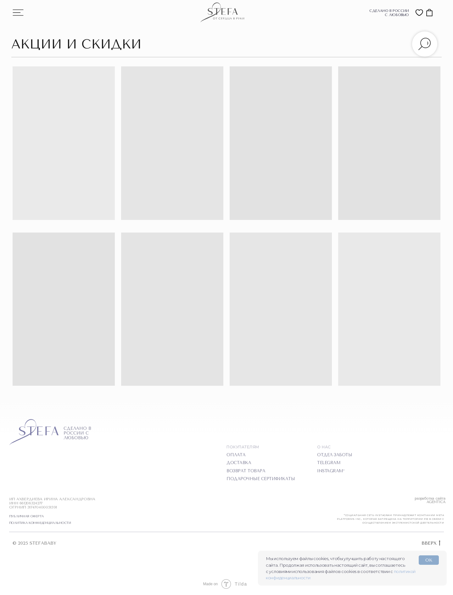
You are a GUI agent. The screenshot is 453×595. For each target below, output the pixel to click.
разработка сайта (430, 499)
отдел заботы (334, 454)
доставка (238, 462)
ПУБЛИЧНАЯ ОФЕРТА (26, 516)
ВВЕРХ (431, 543)
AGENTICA (436, 502)
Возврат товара (245, 471)
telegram (328, 462)
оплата (235, 454)
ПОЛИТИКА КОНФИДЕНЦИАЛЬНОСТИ (40, 523)
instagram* (330, 471)
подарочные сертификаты (260, 478)
